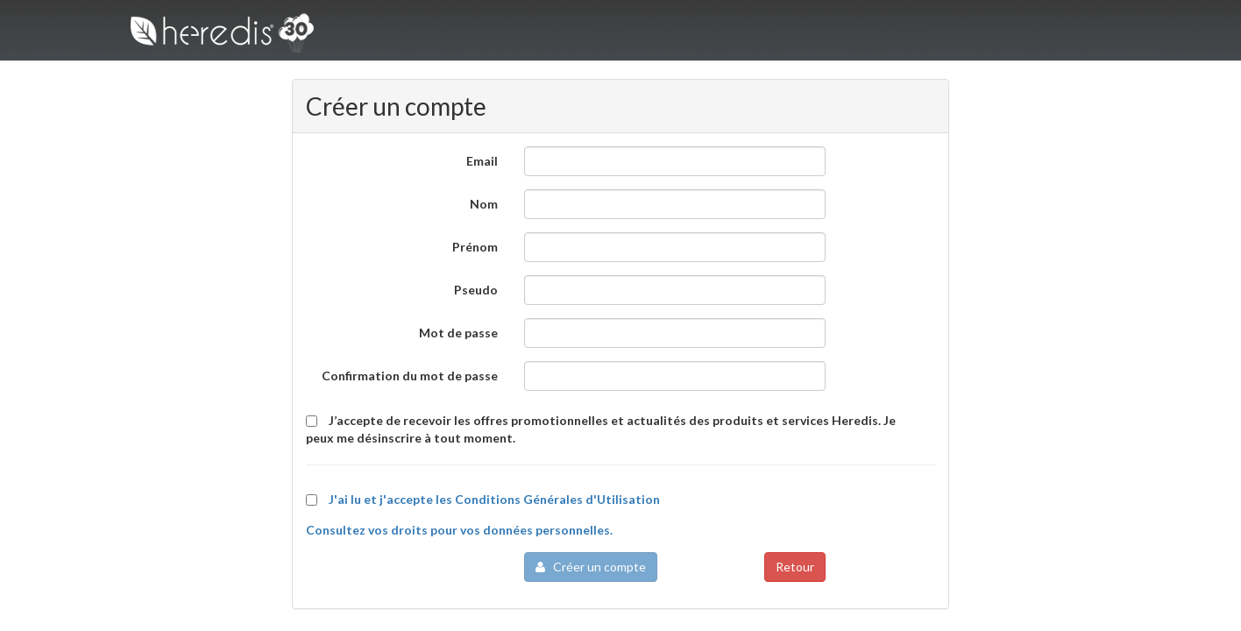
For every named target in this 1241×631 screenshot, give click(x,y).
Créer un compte (590, 566)
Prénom (475, 246)
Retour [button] (795, 566)
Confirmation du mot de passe (410, 375)
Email (482, 160)
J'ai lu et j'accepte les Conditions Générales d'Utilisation (494, 499)
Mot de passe (458, 332)
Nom (484, 203)
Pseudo (476, 289)
